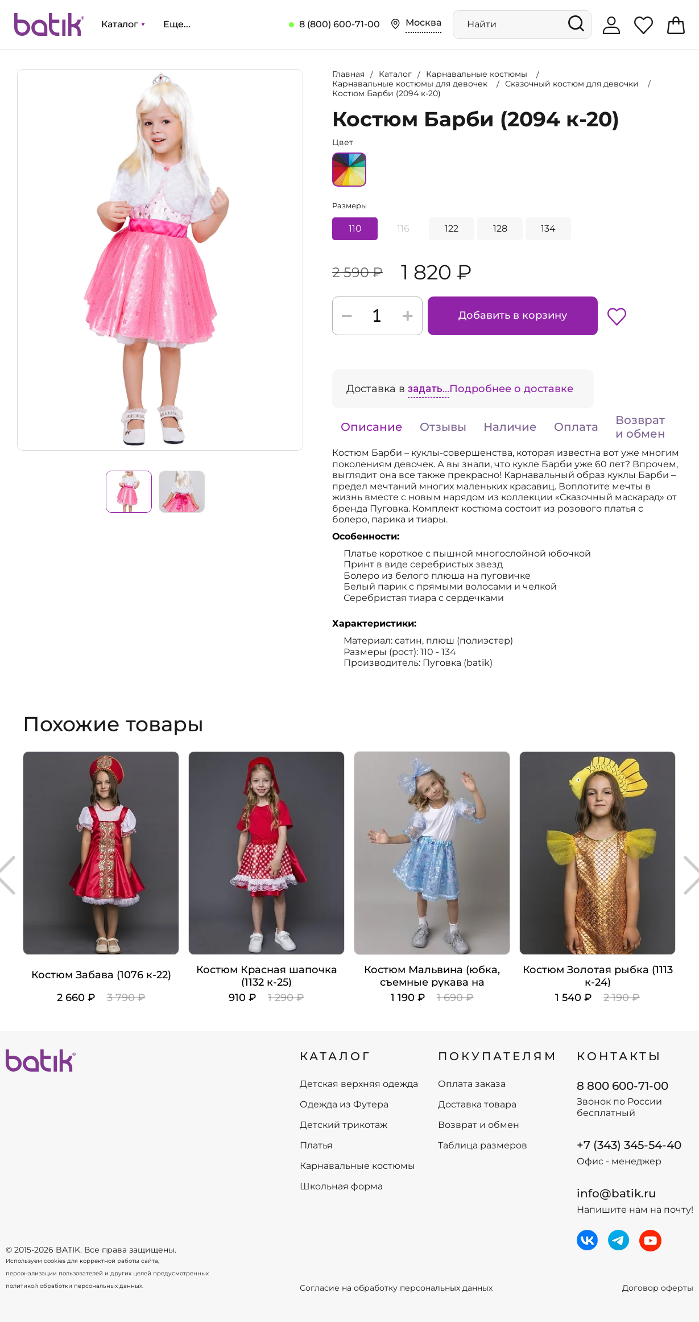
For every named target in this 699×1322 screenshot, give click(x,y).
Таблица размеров (482, 1145)
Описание (372, 427)
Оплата (576, 427)
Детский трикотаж (343, 1125)
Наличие (510, 427)
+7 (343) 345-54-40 (629, 1145)
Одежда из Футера (344, 1104)
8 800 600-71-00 (622, 1086)
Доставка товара (477, 1104)
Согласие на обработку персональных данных (396, 1288)
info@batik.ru (616, 1193)
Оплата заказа (472, 1084)
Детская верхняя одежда (359, 1084)
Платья (316, 1145)
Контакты (619, 1056)
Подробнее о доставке (511, 388)
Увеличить (17, 70)
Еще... (177, 24)
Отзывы (443, 427)
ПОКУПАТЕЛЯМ (497, 1056)
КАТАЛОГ (335, 1056)
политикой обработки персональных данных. (74, 1286)
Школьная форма (341, 1186)
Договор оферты (657, 1288)
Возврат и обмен (640, 426)
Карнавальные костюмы (357, 1166)
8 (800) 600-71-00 (339, 24)
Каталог (122, 24)
